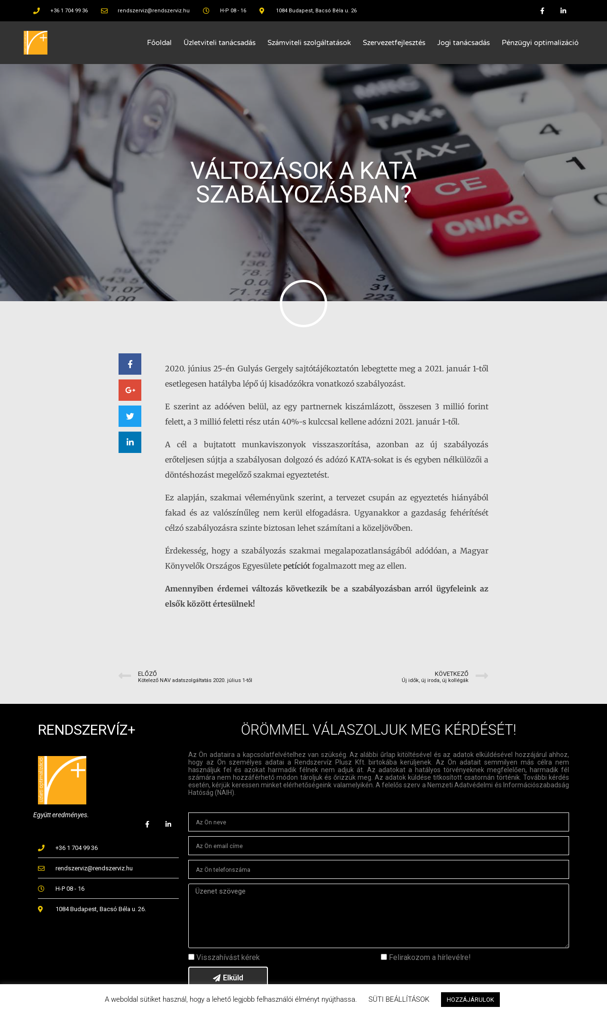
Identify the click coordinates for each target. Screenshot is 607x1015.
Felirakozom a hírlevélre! (430, 957)
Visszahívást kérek (228, 957)
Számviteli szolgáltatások (309, 42)
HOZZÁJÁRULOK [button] (470, 999)
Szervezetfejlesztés (394, 42)
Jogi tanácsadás (463, 42)
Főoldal (159, 42)
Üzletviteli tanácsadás (220, 42)
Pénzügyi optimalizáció (540, 42)
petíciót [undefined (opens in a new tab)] (296, 566)
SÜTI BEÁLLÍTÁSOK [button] (398, 999)
